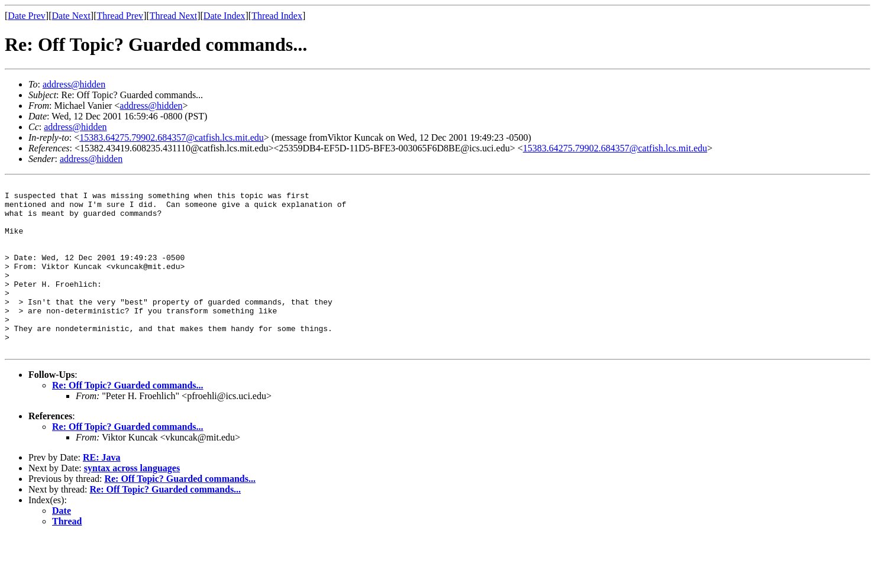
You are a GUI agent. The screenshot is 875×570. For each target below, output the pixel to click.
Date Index (225, 16)
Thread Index (276, 16)
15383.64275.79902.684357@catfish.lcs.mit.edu (171, 137)
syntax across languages (132, 502)
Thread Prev (119, 16)
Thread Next (173, 16)
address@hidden (74, 84)
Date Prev (27, 16)
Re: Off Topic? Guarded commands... (128, 419)
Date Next (71, 16)
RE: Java (102, 491)
